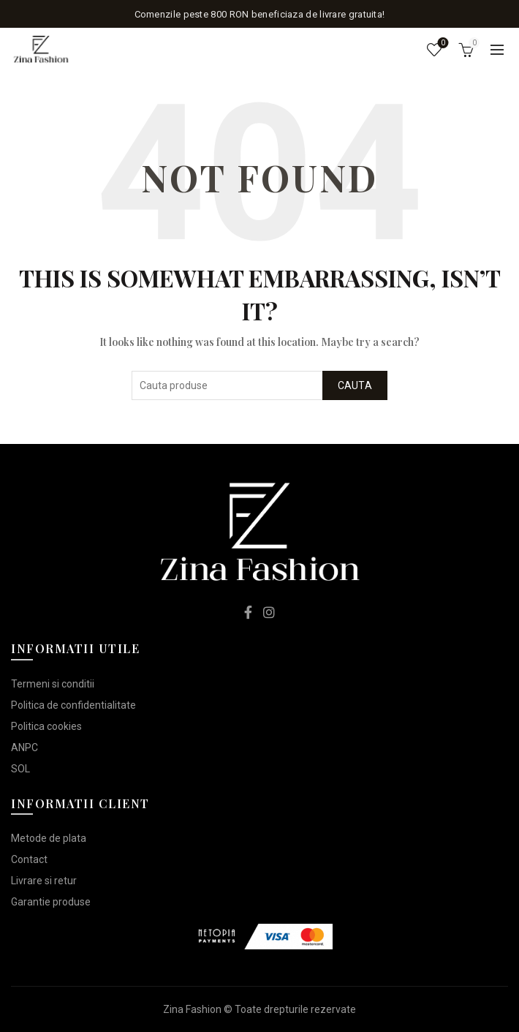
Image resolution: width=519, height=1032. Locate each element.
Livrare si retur (44, 880)
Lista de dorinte (442, 43)
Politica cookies (46, 726)
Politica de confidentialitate (73, 705)
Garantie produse (51, 902)
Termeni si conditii (52, 684)
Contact (29, 859)
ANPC (24, 747)
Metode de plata (48, 838)
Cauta (355, 385)
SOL (20, 769)
